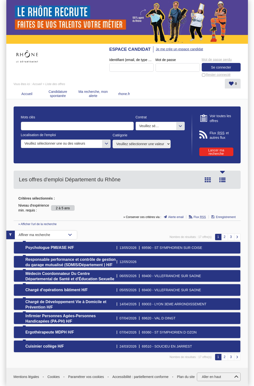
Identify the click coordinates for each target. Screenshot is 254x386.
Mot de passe (166, 60)
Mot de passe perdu (217, 59)
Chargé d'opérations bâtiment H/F (57, 290)
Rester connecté (218, 75)
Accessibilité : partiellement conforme (140, 377)
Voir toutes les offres (220, 118)
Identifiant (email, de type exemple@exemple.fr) (131, 60)
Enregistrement (226, 217)
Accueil (37, 84)
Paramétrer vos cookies (86, 377)
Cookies (53, 377)
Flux (199, 217)
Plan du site (186, 377)
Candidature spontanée (58, 94)
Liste (222, 180)
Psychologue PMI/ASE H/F (50, 248)
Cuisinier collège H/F (45, 346)
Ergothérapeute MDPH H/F (50, 332)
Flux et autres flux (219, 135)
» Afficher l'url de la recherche (37, 224)
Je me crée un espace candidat (179, 49)
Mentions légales (26, 377)
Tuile (207, 180)
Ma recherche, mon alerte (93, 94)
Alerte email (176, 217)
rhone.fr (124, 94)
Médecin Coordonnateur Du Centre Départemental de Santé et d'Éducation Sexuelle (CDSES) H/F (70, 279)
